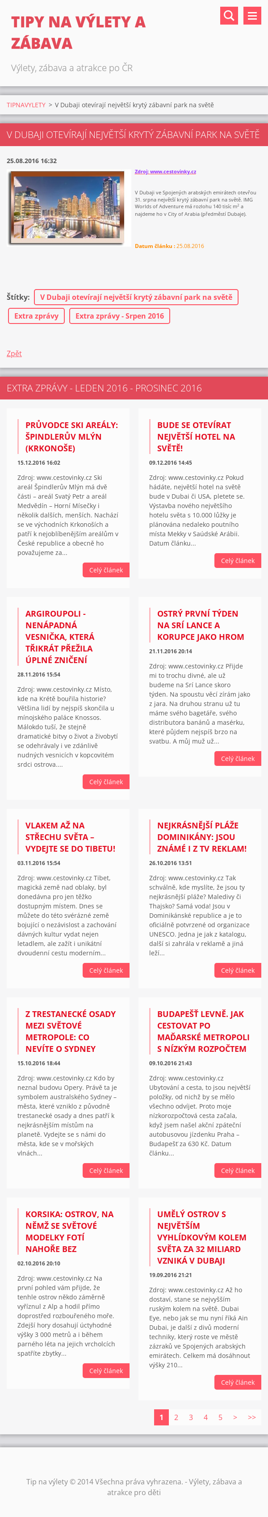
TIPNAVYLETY (26, 105)
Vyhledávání (229, 16)
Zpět (14, 353)
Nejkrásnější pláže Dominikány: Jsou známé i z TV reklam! (202, 837)
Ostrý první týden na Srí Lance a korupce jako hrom (200, 625)
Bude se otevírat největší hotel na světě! (196, 437)
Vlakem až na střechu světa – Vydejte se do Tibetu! (70, 837)
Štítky (17, 297)
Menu (252, 16)
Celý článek (106, 570)
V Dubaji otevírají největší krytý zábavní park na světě (136, 297)
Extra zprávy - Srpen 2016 (119, 316)
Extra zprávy (36, 316)
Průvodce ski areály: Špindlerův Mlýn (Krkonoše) (71, 437)
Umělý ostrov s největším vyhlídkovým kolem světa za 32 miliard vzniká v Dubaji (202, 1237)
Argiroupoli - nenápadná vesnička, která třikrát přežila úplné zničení (59, 636)
